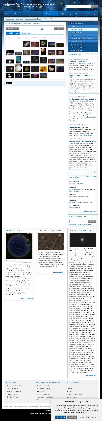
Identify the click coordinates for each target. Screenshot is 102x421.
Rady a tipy (40, 391)
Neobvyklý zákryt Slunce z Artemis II (82, 99)
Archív (74, 35)
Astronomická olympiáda (14, 391)
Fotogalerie (50, 14)
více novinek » (91, 172)
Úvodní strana (10, 19)
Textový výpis (25, 33)
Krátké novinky (75, 55)
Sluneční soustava (72, 397)
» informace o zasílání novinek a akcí (80, 225)
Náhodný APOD (77, 41)
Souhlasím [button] (61, 417)
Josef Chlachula (83, 59)
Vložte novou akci (92, 176)
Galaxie (69, 389)
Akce (26, 14)
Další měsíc (58, 28)
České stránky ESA (12, 397)
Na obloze (36, 14)
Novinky (17, 14)
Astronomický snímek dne (33, 19)
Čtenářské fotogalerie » (77, 47)
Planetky (69, 391)
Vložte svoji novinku (91, 54)
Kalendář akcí (74, 177)
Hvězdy (69, 386)
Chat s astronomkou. (85, 135)
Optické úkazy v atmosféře (75, 394)
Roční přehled (76, 32)
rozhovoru (86, 67)
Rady (69, 14)
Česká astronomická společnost (18, 406)
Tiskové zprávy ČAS (13, 389)
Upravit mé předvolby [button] (88, 417)
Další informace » (27, 298)
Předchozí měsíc (13, 28)
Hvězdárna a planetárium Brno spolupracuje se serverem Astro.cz (49, 406)
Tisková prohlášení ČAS (14, 386)
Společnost (79, 14)
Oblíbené (75, 26)
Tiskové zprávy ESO (13, 394)
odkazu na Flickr (91, 117)
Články (8, 14)
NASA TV (9, 400)
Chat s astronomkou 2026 (78, 127)
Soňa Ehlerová (83, 125)
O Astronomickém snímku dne (82, 38)
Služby (62, 14)
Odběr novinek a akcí (77, 216)
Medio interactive (41, 414)
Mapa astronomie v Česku (45, 397)
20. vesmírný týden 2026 (15, 230)
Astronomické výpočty (43, 389)
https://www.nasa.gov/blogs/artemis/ (80, 169)
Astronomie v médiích (43, 394)
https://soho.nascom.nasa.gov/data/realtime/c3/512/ (85, 93)
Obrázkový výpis (12, 33)
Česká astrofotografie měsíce (49, 230)
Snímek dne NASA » (76, 23)
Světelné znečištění (43, 386)
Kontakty (92, 14)
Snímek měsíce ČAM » (77, 44)
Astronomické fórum (43, 400)
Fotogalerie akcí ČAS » (77, 50)
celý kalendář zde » (89, 211)
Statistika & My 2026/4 (84, 63)
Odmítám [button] (72, 417)
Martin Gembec (83, 73)
